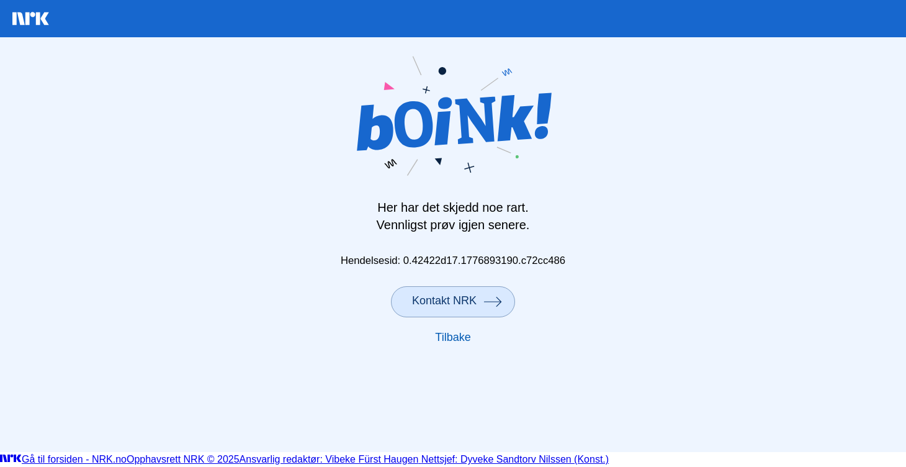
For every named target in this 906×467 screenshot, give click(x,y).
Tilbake (452, 337)
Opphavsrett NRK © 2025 (183, 459)
